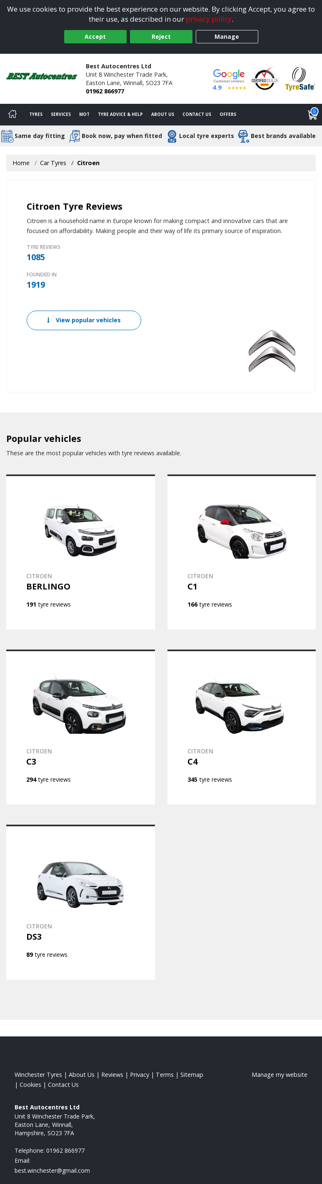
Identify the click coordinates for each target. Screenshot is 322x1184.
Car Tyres (53, 163)
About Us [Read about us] (82, 1075)
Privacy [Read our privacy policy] (139, 1075)
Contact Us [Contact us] (196, 114)
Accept (95, 36)
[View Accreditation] (264, 78)
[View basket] (313, 114)
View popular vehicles (84, 320)
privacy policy (209, 19)
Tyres (35, 114)
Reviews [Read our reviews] (112, 1075)
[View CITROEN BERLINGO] (80, 552)
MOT (84, 114)
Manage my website (279, 1075)
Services (61, 114)
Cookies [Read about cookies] (30, 1085)
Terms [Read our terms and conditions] (165, 1075)
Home (21, 163)
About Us (162, 114)
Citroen (88, 163)
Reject (161, 36)
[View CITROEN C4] (241, 727)
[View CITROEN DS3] (80, 902)
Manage (227, 36)
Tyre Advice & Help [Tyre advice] (120, 114)
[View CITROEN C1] (241, 552)
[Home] (12, 114)
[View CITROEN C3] (80, 727)
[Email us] (52, 1170)
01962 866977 (105, 91)
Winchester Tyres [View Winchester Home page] (38, 1075)
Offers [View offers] (228, 114)
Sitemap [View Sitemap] (191, 1075)
